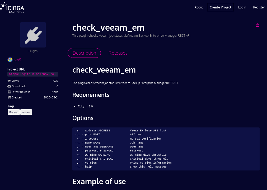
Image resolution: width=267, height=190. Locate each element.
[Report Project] (257, 25)
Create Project (220, 7)
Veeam (26, 112)
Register (259, 7)
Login (242, 7)
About (199, 7)
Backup (13, 112)
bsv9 (14, 60)
